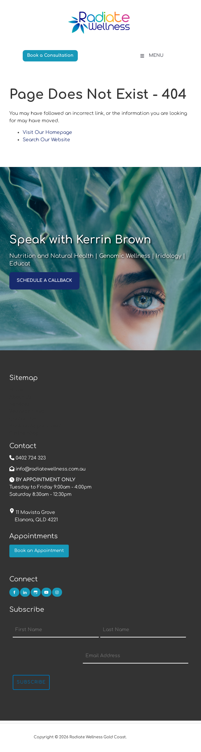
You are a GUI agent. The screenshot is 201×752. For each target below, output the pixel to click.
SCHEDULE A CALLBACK (37, 275)
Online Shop (24, 433)
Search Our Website (46, 139)
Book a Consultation (46, 53)
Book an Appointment (35, 425)
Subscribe (31, 682)
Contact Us (22, 418)
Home (16, 389)
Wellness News (26, 411)
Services (19, 404)
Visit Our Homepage (47, 132)
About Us (20, 397)
